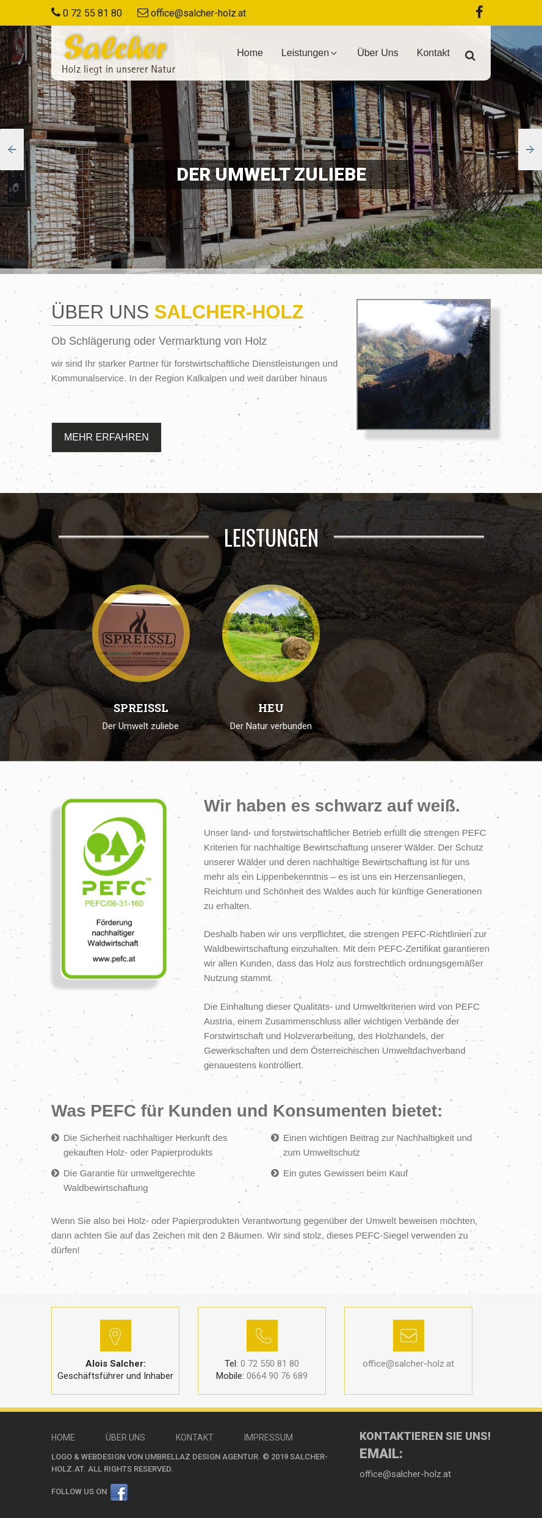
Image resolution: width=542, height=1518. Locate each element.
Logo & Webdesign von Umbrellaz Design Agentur (154, 1456)
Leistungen (310, 53)
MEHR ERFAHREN (106, 437)
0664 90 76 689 (262, 1375)
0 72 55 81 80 (92, 13)
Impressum (268, 1437)
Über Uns (378, 53)
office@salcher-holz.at (198, 13)
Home (250, 53)
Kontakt (433, 53)
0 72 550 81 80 (262, 1363)
